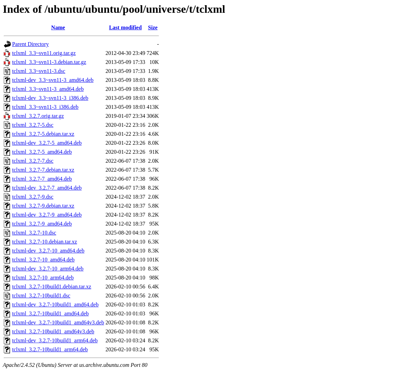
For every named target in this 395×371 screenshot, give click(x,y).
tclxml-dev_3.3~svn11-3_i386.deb (50, 98)
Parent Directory (30, 44)
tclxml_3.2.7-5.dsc (33, 125)
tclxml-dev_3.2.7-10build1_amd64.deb (55, 304)
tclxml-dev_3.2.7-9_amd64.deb (47, 215)
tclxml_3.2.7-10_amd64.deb (43, 260)
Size (153, 27)
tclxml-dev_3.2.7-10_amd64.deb (48, 251)
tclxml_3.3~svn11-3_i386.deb (45, 107)
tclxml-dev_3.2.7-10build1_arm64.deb (55, 340)
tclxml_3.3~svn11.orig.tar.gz (44, 53)
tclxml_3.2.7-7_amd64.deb (42, 179)
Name (58, 27)
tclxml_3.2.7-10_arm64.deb (43, 277)
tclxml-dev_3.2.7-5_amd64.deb (47, 143)
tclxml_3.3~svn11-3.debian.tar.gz (49, 62)
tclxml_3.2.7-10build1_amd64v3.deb (53, 331)
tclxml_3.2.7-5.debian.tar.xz (43, 134)
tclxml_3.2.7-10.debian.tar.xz (44, 242)
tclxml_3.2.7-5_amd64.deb (42, 152)
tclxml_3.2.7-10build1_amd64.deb (50, 313)
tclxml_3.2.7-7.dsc (33, 161)
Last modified (125, 27)
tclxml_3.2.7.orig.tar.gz (38, 116)
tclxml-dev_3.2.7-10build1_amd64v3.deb (58, 322)
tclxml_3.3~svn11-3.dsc (38, 71)
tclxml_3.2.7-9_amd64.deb (42, 224)
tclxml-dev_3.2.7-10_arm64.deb (48, 269)
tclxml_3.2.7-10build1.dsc (41, 295)
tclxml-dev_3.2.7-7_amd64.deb (47, 188)
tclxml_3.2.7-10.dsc (34, 233)
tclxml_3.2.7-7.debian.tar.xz (43, 170)
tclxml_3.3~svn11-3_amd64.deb (48, 89)
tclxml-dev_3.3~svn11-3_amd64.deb (53, 80)
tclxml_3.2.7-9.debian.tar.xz (43, 206)
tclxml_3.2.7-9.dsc (33, 197)
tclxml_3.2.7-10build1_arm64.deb (50, 349)
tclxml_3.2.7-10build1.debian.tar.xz (51, 286)
